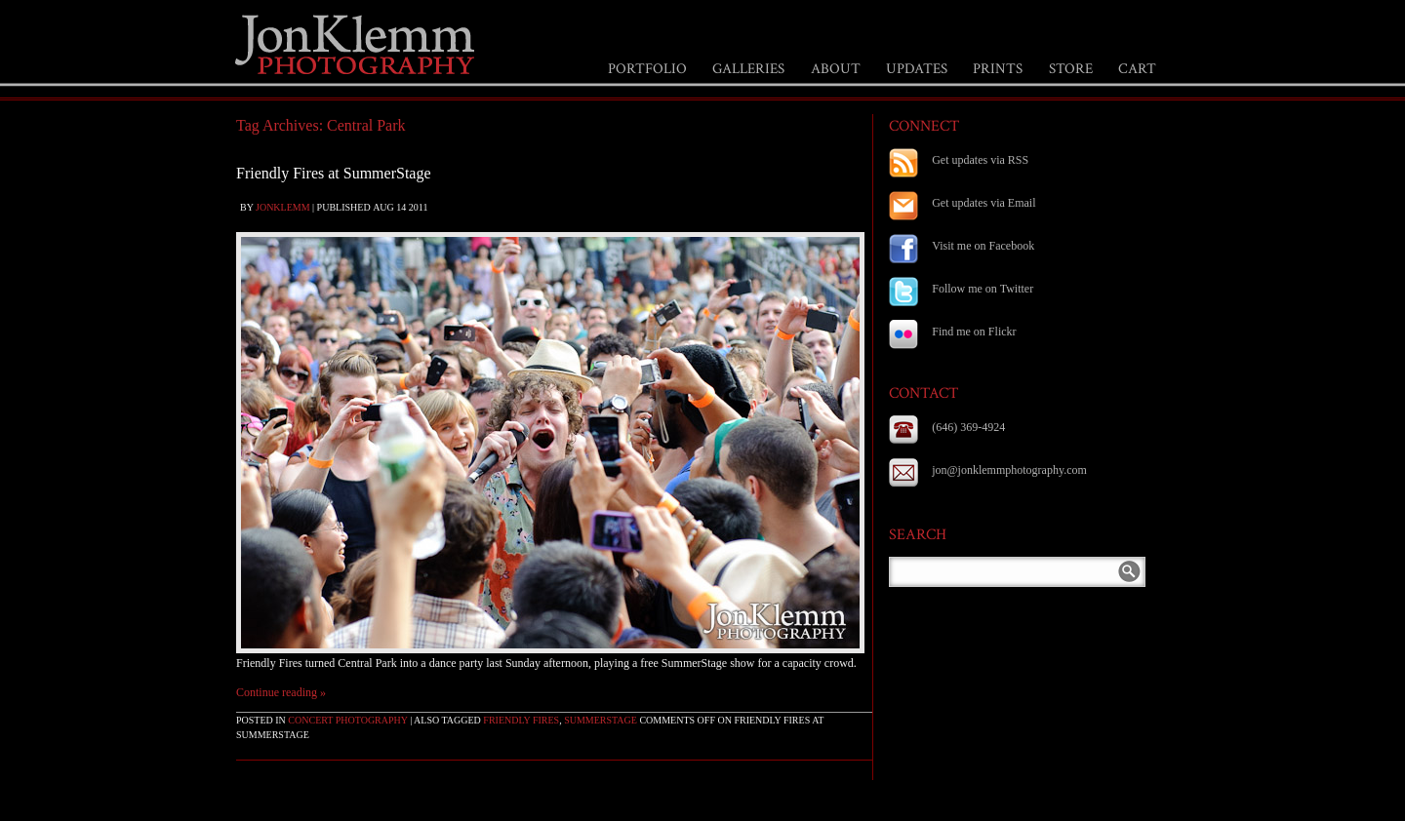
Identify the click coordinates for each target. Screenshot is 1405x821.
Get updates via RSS (980, 160)
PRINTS (998, 68)
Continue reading (281, 692)
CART (1137, 68)
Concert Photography (347, 720)
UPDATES (916, 68)
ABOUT (836, 68)
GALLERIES (748, 68)
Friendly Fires (521, 720)
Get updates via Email (983, 203)
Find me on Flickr (974, 331)
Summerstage (600, 720)
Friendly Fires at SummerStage (333, 173)
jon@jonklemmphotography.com (1009, 470)
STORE (1071, 68)
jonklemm (283, 207)
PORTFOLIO (647, 68)
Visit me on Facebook (983, 246)
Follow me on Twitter (982, 288)
